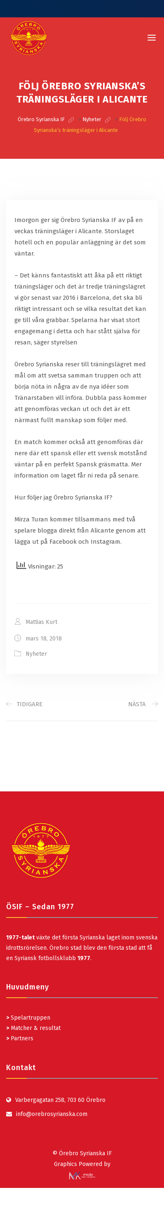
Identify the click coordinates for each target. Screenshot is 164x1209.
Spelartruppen (29, 1017)
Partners (19, 1038)
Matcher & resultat (33, 1028)
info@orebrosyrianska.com (51, 1114)
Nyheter (36, 653)
